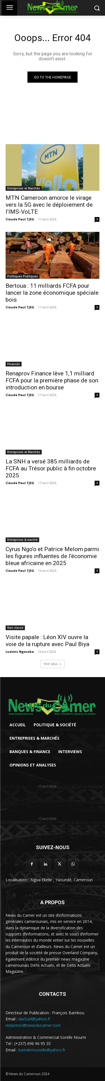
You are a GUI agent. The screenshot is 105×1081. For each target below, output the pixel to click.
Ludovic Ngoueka (20, 651)
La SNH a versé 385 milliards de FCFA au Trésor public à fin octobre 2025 (51, 468)
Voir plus (53, 663)
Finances (13, 364)
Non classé (15, 628)
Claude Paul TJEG (20, 219)
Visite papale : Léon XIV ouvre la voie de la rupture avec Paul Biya (47, 640)
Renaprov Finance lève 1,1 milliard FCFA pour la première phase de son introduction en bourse (52, 380)
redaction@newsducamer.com (33, 1025)
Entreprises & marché (22, 540)
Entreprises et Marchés (23, 188)
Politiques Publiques (22, 276)
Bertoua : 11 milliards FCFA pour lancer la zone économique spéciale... (66, 807)
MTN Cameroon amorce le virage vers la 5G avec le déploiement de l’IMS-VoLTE (49, 204)
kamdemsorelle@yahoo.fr (41, 1050)
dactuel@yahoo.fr (34, 1019)
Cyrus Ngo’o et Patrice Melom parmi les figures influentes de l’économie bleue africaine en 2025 (52, 556)
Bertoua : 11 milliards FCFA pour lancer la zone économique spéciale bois (52, 292)
